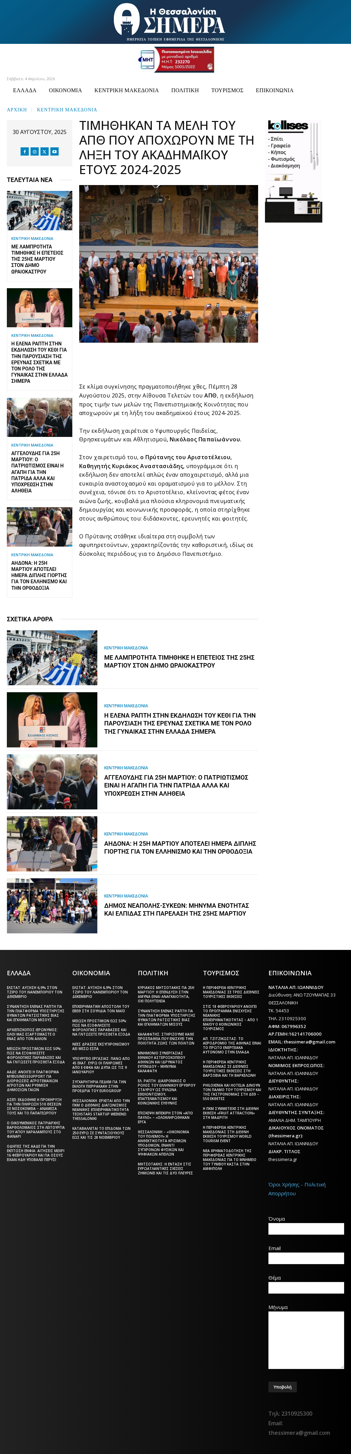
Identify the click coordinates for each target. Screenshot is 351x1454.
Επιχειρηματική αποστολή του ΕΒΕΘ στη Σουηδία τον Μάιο (100, 1008)
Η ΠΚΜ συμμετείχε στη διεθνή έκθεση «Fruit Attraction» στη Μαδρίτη (231, 1113)
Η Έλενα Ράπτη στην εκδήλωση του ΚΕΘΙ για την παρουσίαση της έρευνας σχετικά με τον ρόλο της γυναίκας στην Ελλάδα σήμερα (39, 362)
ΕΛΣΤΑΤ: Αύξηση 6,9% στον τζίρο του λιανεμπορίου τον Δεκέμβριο (34, 992)
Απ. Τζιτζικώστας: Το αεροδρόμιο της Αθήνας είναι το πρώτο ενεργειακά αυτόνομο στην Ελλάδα (232, 1045)
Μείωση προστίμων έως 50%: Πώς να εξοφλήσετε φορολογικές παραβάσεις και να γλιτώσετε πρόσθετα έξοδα (36, 1055)
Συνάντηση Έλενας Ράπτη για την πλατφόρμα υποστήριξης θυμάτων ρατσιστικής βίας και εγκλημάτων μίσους (35, 1013)
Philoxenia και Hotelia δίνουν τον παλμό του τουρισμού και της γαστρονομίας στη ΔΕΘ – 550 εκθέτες (232, 1092)
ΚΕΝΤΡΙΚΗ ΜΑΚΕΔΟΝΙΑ (67, 109)
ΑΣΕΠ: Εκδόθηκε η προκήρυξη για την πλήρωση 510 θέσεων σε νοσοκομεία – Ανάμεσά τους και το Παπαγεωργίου (34, 1106)
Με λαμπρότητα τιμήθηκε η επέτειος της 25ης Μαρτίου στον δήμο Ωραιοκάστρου (37, 259)
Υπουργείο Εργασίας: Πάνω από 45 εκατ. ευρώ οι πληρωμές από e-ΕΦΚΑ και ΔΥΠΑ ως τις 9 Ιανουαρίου (101, 1065)
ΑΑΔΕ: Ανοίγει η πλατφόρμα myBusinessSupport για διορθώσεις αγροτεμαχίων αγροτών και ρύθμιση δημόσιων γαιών (33, 1081)
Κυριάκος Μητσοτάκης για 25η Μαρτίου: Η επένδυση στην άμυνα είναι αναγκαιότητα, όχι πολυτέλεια (166, 994)
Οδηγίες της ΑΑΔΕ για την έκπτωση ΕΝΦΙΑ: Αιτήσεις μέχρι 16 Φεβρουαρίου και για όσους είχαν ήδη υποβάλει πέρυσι (35, 1153)
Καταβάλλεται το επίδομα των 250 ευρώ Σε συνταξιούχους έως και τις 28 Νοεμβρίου (101, 1133)
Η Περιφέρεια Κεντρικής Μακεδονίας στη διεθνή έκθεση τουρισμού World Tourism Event (227, 1134)
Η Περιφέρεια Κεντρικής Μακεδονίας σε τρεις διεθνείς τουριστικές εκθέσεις (231, 992)
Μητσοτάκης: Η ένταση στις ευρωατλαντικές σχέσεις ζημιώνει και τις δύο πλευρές (165, 1168)
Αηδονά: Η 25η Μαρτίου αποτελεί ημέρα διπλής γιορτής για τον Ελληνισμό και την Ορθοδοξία (39, 575)
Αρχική (17, 109)
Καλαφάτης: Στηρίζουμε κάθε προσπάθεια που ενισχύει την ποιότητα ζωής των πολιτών (166, 1039)
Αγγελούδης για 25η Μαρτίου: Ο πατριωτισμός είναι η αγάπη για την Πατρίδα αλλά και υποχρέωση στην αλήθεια (37, 472)
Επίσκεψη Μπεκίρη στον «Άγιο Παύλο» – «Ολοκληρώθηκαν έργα (165, 1117)
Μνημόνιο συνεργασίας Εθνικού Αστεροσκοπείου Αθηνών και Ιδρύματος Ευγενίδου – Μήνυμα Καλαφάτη (161, 1062)
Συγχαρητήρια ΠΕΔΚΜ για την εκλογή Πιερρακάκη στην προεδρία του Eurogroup (99, 1086)
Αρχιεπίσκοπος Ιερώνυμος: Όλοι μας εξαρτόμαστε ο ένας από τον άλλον (32, 1034)
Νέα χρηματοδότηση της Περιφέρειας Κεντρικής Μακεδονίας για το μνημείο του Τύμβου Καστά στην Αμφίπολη (229, 1159)
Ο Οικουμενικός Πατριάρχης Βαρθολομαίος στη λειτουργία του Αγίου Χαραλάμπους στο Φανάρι (36, 1130)
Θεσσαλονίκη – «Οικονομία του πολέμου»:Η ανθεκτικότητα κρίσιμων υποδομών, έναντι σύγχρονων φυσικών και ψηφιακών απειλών (163, 1143)
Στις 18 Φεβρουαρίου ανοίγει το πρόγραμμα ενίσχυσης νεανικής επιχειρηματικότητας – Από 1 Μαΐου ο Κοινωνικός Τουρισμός (230, 1017)
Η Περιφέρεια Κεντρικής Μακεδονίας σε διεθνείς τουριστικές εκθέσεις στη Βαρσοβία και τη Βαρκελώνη (229, 1069)
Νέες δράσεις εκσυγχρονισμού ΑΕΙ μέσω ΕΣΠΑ (100, 1046)
